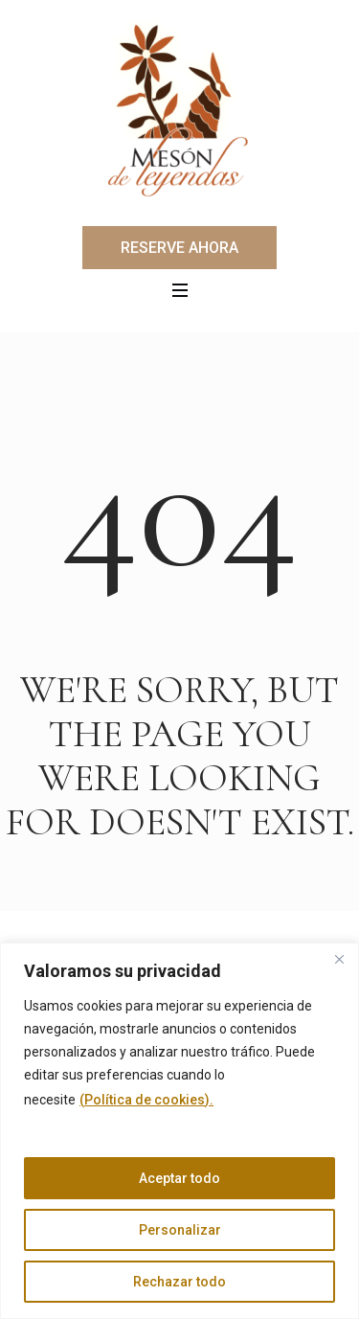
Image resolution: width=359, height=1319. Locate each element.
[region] (179, 1131)
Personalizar (180, 1230)
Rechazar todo (179, 1281)
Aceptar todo (179, 1178)
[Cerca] (338, 958)
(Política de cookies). (146, 1099)
